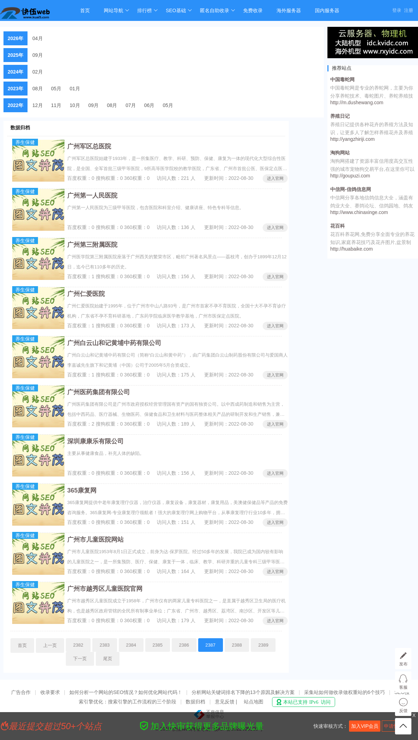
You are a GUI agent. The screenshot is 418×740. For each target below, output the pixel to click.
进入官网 (275, 178)
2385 (158, 645)
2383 (105, 645)
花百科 (337, 226)
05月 (56, 88)
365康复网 (81, 490)
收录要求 (50, 692)
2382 (78, 645)
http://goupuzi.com (350, 175)
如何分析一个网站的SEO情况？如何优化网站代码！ (125, 692)
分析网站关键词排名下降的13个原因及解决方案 (243, 692)
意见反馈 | (226, 701)
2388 (237, 645)
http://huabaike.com (351, 249)
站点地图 (253, 701)
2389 (263, 645)
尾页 (107, 658)
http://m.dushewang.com (357, 102)
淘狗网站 (340, 152)
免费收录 (253, 10)
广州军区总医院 (89, 146)
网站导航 (116, 10)
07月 (130, 105)
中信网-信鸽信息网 (350, 189)
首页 (85, 10)
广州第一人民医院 (92, 195)
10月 (75, 105)
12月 (37, 105)
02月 (37, 72)
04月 (37, 38)
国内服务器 (327, 10)
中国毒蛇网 (342, 79)
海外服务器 (289, 10)
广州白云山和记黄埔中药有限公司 (114, 343)
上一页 (50, 645)
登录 (396, 10)
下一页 (80, 658)
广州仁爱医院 (86, 293)
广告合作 (21, 692)
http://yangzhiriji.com (352, 139)
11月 (56, 105)
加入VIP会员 (365, 726)
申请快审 (393, 726)
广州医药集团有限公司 (98, 392)
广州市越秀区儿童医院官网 (104, 588)
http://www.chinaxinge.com (359, 212)
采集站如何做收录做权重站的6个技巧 (344, 692)
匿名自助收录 (217, 10)
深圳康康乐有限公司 (95, 441)
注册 (408, 10)
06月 (149, 105)
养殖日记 (340, 116)
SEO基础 (179, 10)
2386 (184, 645)
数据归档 (195, 701)
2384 (131, 645)
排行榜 (147, 10)
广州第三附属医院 (92, 244)
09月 (37, 55)
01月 (75, 88)
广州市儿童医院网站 (95, 539)
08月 (37, 88)
